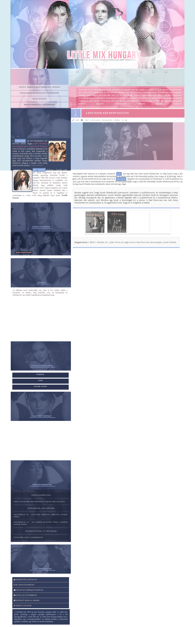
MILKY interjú (39, 99)
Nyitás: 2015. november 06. (25, 595)
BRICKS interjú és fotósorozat (39, 105)
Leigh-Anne (95, 120)
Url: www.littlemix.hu (24, 585)
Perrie (117, 120)
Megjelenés (107, 120)
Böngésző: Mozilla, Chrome (26, 600)
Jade (86, 120)
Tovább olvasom (36, 165)
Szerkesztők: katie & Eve (25, 579)
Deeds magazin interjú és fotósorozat (39, 93)
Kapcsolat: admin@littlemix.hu (28, 590)
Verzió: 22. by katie (23, 605)
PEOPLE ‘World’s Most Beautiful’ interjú (39, 87)
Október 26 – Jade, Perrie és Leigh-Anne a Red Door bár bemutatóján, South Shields (136, 242)
